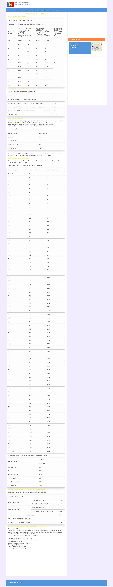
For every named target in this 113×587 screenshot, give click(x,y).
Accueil (9, 10)
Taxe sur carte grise (18, 10)
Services (55, 10)
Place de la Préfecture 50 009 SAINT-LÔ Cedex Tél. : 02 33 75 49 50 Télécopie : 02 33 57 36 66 (76, 46)
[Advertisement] (36, 562)
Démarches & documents (33, 10)
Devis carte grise (46, 10)
